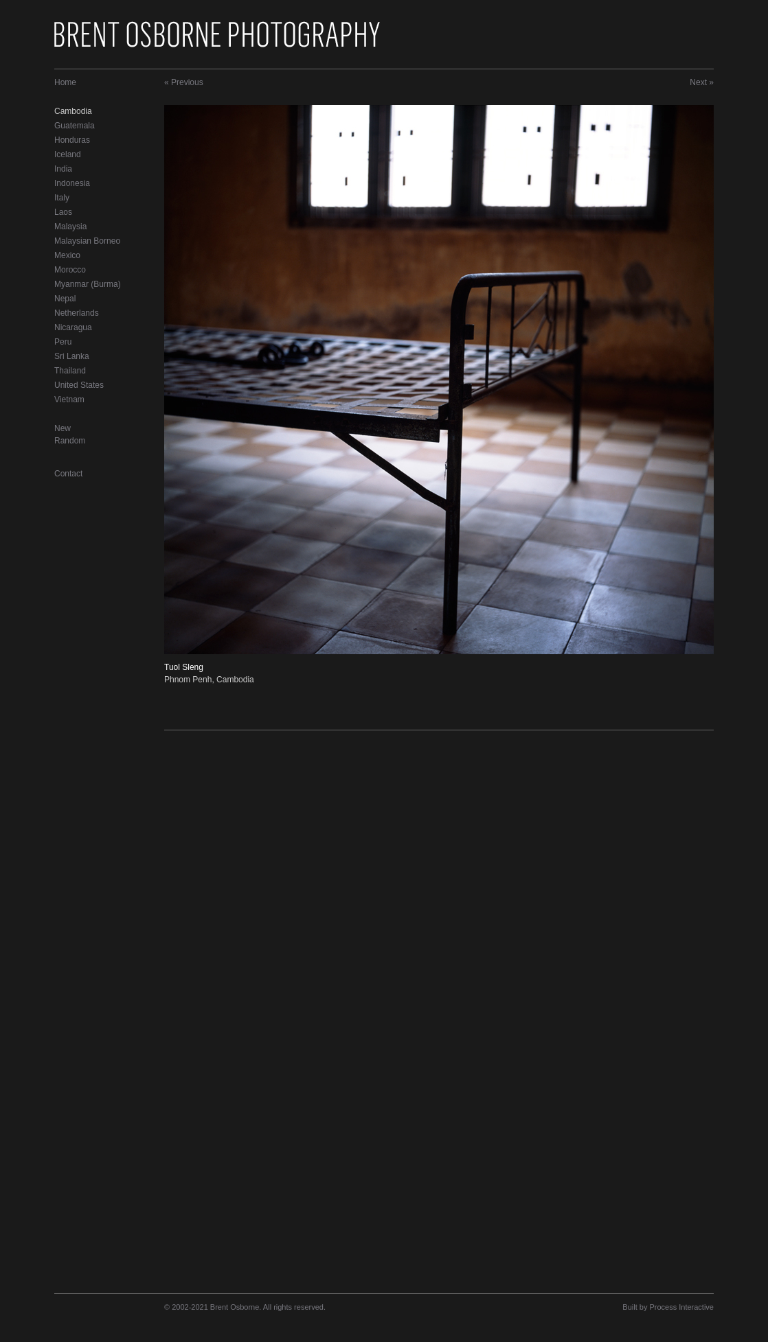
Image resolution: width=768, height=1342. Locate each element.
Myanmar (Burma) (87, 284)
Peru (62, 342)
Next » (702, 82)
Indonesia (72, 183)
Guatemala (74, 125)
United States (79, 385)
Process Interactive (681, 1307)
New (62, 428)
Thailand (70, 370)
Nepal (65, 298)
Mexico (67, 255)
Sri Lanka (71, 356)
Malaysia (70, 226)
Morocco (70, 270)
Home (65, 82)
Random (69, 441)
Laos (63, 212)
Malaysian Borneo (87, 241)
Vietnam (69, 399)
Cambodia (73, 111)
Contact (68, 473)
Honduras (72, 140)
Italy (61, 198)
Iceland (67, 154)
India (63, 169)
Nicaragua (73, 327)
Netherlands (76, 313)
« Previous (183, 82)
